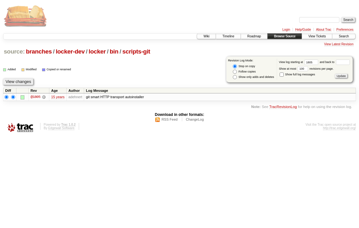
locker (97, 51)
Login (286, 29)
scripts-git (136, 51)
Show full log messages (297, 74)
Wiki (206, 36)
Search (344, 36)
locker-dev (70, 51)
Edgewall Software (61, 128)
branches (39, 51)
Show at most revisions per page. (306, 68)
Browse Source (284, 36)
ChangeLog (195, 119)
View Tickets (317, 36)
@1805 (35, 96)
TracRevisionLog (283, 107)
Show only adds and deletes (253, 77)
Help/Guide (303, 29)
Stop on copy (244, 66)
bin (114, 51)
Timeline (228, 36)
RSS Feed (170, 119)
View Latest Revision (339, 44)
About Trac (323, 29)
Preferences (345, 29)
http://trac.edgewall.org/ (339, 128)
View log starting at (299, 62)
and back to (335, 62)
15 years (58, 97)
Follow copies (244, 72)
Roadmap (254, 36)
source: (14, 51)
